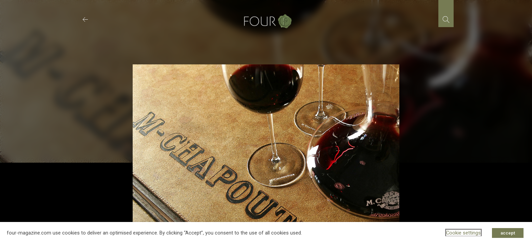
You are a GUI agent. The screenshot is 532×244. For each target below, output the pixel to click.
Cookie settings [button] (463, 233)
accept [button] (507, 233)
